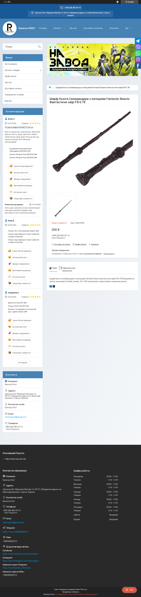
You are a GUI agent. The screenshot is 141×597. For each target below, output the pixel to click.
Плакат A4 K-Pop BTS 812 (18, 306)
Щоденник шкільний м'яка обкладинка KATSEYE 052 (21, 150)
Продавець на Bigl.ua (70, 592)
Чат (129, 590)
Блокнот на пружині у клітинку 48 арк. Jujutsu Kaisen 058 (22, 310)
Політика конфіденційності (87, 594)
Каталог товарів (12, 70)
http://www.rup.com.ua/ (15, 459)
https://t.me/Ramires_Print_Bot (17, 568)
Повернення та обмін (14, 95)
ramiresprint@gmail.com (15, 417)
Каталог (57, 28)
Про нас (73, 28)
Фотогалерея (11, 64)
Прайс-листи (10, 76)
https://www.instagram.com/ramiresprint (21, 561)
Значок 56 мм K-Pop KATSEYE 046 (23, 154)
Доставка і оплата (13, 88)
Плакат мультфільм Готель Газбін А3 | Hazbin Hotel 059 (23, 235)
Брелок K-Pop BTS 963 (17, 303)
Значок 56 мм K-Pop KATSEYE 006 (23, 157)
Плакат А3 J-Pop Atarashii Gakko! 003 (23, 231)
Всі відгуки (22, 362)
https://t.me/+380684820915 (15, 532)
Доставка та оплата (93, 28)
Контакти (114, 28)
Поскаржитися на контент (65, 594)
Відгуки (8, 101)
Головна (43, 28)
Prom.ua (84, 589)
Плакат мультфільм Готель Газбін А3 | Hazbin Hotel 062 (23, 241)
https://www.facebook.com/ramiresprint (20, 554)
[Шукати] (39, 46)
